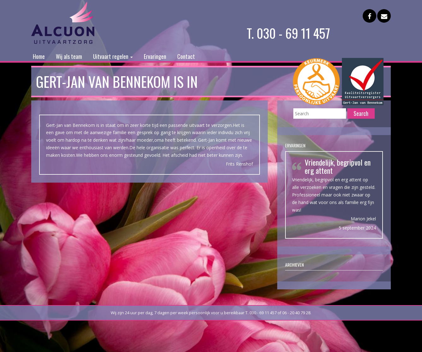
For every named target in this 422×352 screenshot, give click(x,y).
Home (39, 56)
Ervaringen (155, 56)
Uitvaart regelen (113, 56)
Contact (186, 56)
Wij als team (69, 56)
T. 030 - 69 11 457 (288, 33)
